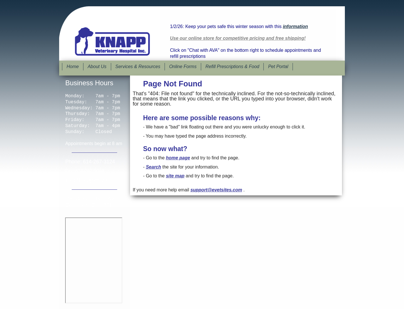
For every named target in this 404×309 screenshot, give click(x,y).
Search (153, 167)
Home (73, 66)
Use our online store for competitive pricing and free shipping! (238, 38)
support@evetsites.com (216, 189)
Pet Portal (278, 66)
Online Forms (183, 66)
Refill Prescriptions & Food (232, 66)
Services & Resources (137, 66)
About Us (97, 66)
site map (175, 175)
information (295, 26)
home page (178, 157)
